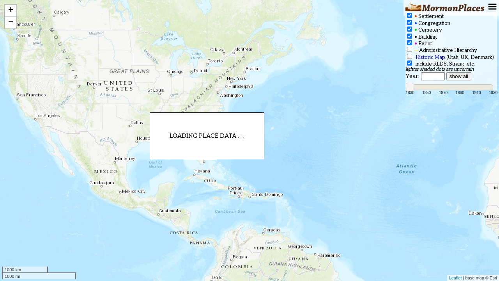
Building (422, 37)
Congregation (428, 23)
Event (419, 43)
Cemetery (424, 30)
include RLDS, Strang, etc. (441, 63)
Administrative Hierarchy (442, 50)
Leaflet (455, 278)
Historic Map (430, 57)
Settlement (425, 16)
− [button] (10, 22)
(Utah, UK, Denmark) (450, 57)
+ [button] (10, 10)
